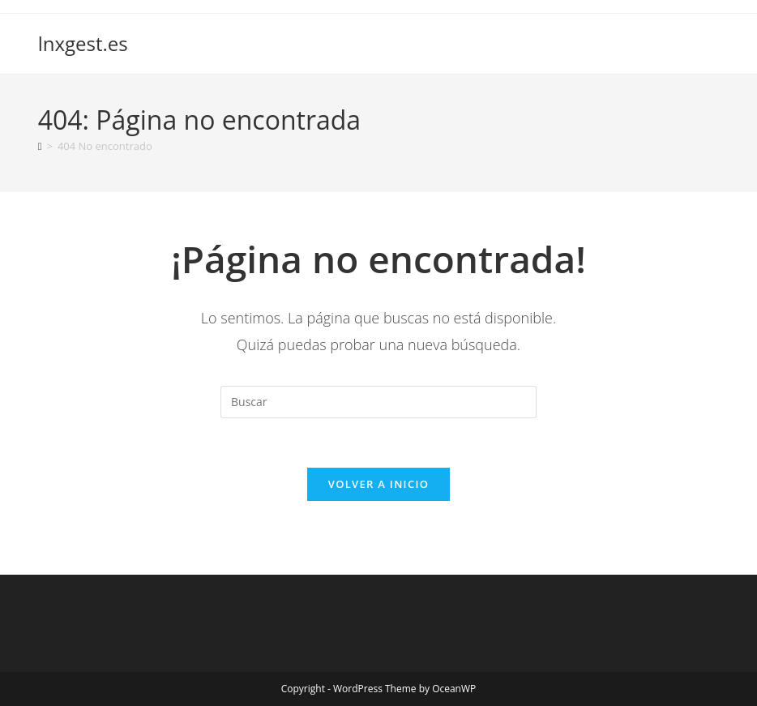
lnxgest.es (83, 43)
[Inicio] (40, 146)
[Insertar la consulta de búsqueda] (378, 402)
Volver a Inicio (378, 484)
